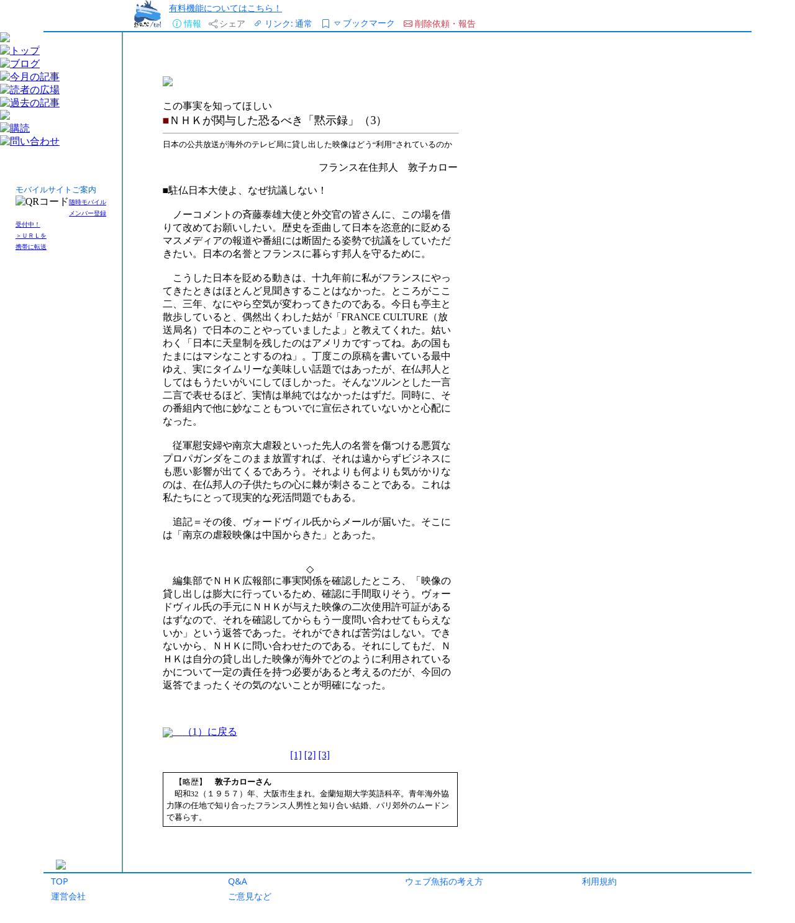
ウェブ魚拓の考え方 (444, 881)
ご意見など (249, 896)
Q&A (237, 881)
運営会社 (68, 896)
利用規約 (599, 881)
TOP (59, 881)
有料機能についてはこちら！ (225, 8)
